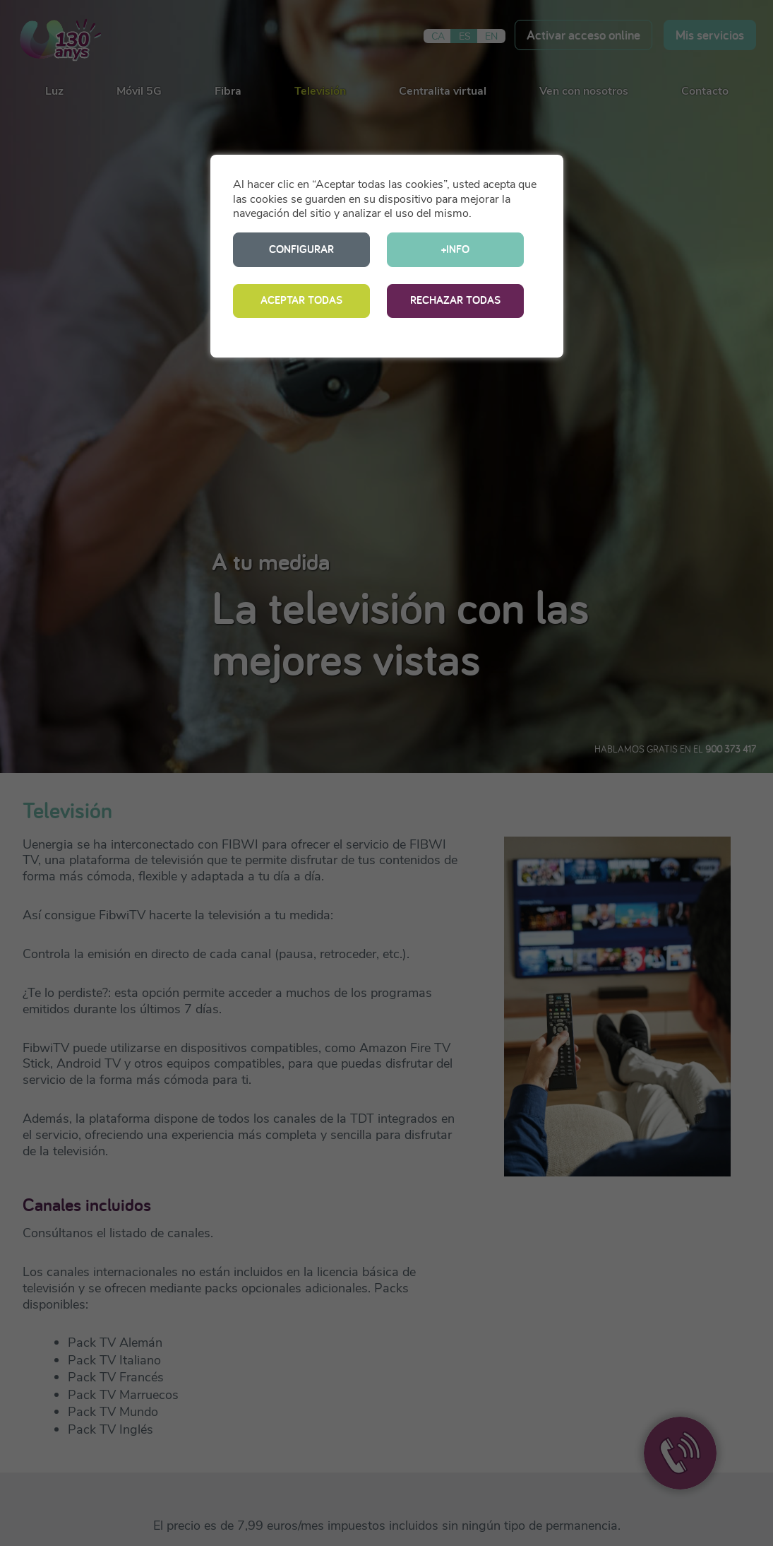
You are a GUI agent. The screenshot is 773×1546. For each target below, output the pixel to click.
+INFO (455, 249)
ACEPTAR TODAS (301, 300)
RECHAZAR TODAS (455, 300)
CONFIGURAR (301, 249)
